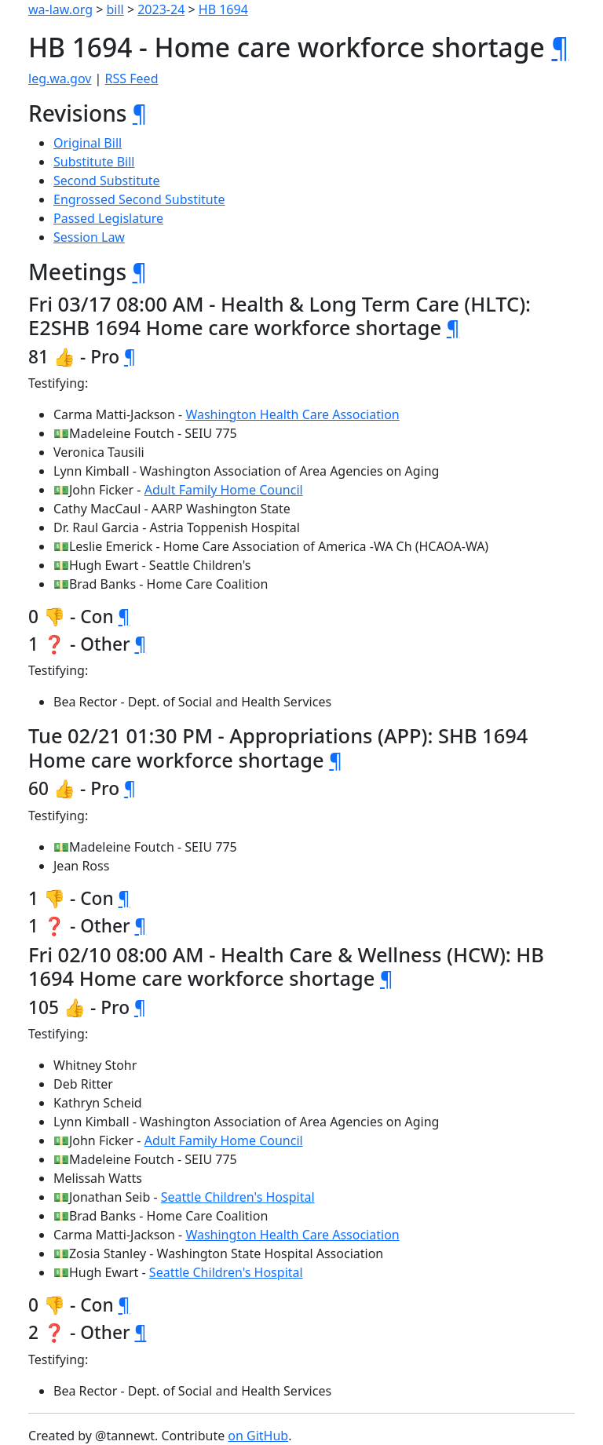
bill (115, 9)
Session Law (89, 237)
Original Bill (87, 142)
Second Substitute (106, 180)
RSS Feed (132, 78)
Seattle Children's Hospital (238, 1197)
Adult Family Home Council (223, 489)
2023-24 (161, 9)
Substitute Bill (94, 161)
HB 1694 (223, 9)
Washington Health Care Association (292, 414)
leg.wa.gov (59, 78)
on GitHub (258, 1435)
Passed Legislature (108, 218)
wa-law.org (60, 9)
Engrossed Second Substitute (139, 199)
